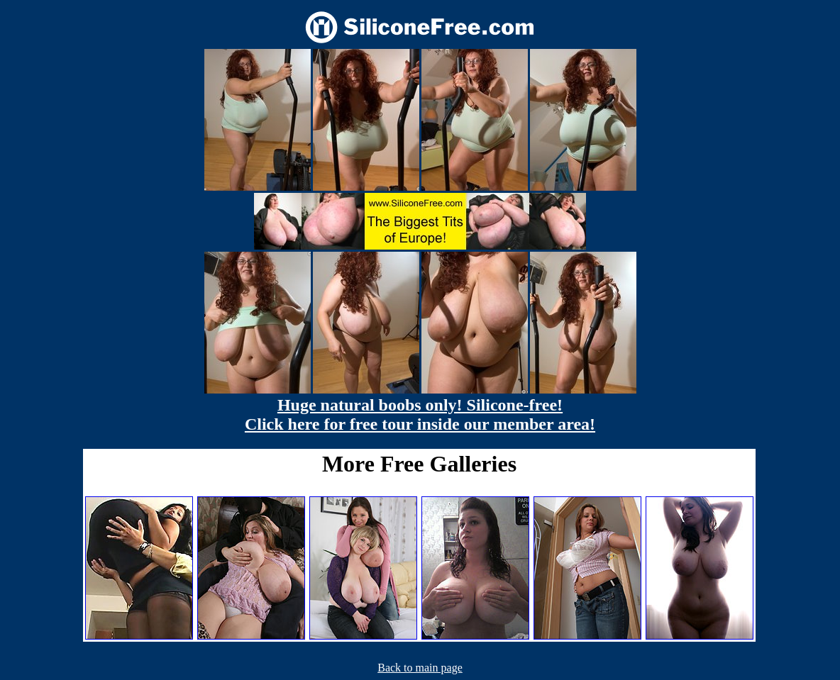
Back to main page (420, 668)
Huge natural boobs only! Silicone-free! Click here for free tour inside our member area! (420, 414)
